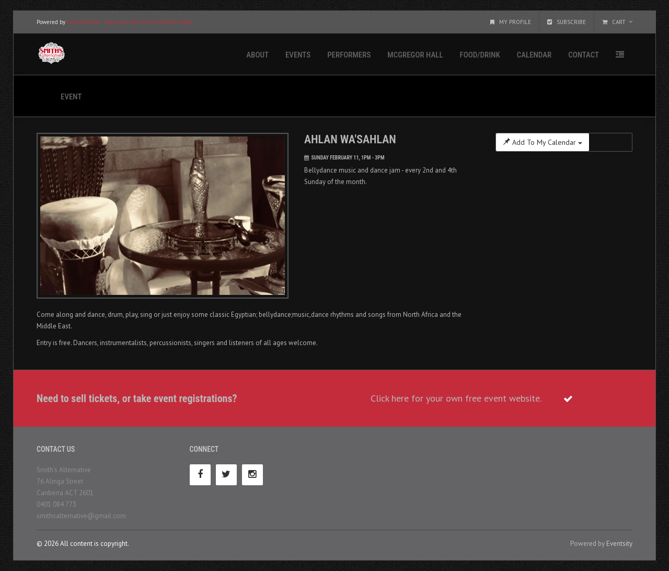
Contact (583, 55)
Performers (349, 55)
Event (71, 96)
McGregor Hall (415, 55)
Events (297, 55)
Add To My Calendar (542, 142)
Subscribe (566, 22)
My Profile (510, 22)
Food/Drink (480, 55)
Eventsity (619, 543)
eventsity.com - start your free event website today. (129, 22)
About (257, 55)
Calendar (534, 55)
